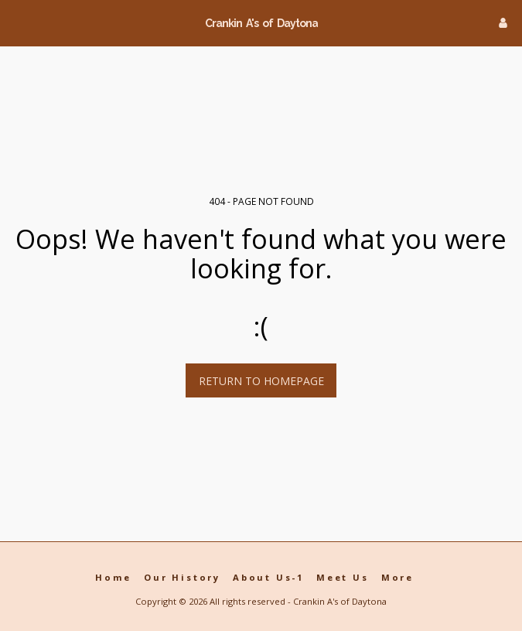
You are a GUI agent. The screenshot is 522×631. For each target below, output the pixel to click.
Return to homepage (261, 380)
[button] (17, 22)
